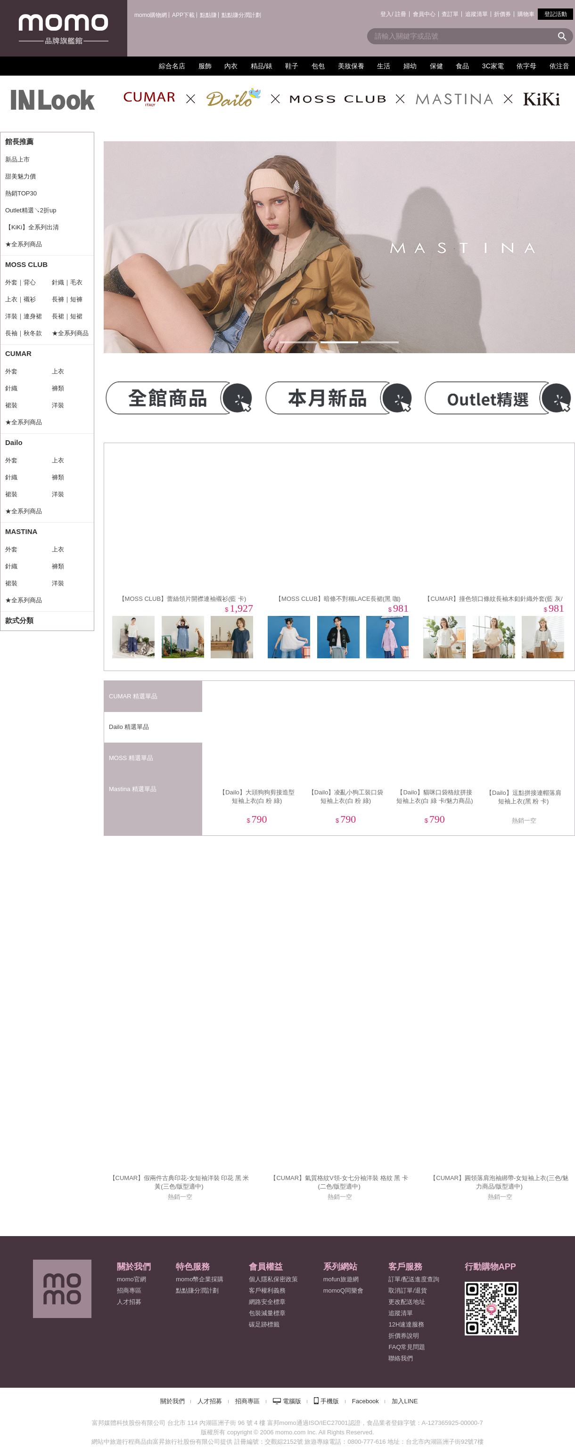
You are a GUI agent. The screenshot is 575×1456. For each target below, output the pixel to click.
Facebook (365, 1401)
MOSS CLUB (26, 264)
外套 (11, 371)
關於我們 (172, 1401)
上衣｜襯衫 (20, 299)
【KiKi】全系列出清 (32, 227)
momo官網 (131, 1279)
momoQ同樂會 (343, 1290)
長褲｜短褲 (67, 299)
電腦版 (292, 1401)
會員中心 (424, 14)
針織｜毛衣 (67, 282)
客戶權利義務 (267, 1290)
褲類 (58, 388)
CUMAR (18, 353)
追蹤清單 (476, 14)
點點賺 (208, 15)
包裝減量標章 (267, 1313)
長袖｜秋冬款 (23, 333)
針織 (11, 388)
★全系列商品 (23, 244)
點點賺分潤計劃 (241, 15)
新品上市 (17, 159)
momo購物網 (150, 15)
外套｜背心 (20, 282)
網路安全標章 (267, 1301)
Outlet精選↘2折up (30, 210)
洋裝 (58, 405)
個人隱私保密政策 (273, 1279)
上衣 (58, 371)
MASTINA (21, 531)
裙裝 (11, 405)
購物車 (526, 14)
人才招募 (209, 1401)
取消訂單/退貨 (407, 1290)
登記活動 (555, 14)
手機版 (329, 1401)
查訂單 (450, 14)
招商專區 (129, 1290)
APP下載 (183, 15)
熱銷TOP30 (21, 193)
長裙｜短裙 (67, 316)
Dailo (14, 442)
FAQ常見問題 (406, 1347)
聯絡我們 (400, 1358)
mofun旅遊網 (341, 1279)
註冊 (400, 14)
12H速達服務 (406, 1324)
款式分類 (19, 620)
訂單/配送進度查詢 (413, 1279)
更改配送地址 (406, 1301)
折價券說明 (403, 1335)
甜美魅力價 (20, 176)
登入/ (386, 14)
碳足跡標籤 (264, 1324)
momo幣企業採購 (199, 1279)
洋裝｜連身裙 (23, 316)
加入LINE (405, 1401)
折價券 (502, 14)
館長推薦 (19, 142)
